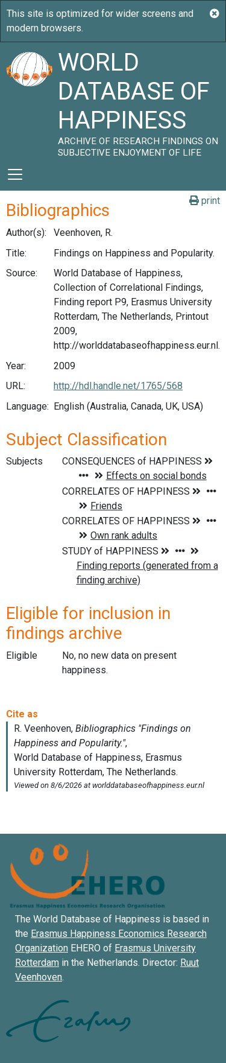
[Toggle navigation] (15, 174)
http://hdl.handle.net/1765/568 (118, 386)
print (204, 200)
